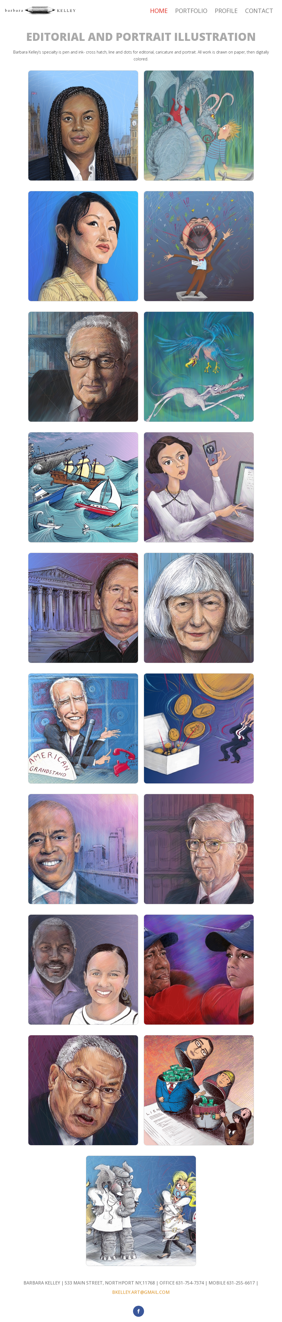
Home (159, 12)
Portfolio (191, 12)
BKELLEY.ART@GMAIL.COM (141, 1292)
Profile (226, 12)
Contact (259, 12)
